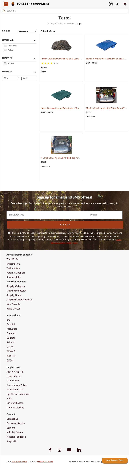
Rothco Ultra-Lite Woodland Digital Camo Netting (67, 59)
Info (8, 320)
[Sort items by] (27, 31)
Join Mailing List (14, 389)
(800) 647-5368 (19, 461)
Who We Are (12, 259)
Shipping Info (13, 263)
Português (11, 328)
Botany (50, 23)
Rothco (43, 72)
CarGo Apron (90, 117)
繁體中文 (11, 355)
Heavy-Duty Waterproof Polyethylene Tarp (64, 108)
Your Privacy (12, 380)
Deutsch (10, 338)
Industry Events (14, 432)
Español (10, 324)
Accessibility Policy (16, 385)
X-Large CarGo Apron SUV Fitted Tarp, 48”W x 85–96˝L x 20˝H (72, 158)
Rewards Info (13, 277)
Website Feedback (16, 436)
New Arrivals (13, 304)
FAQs (9, 398)
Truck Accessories (65, 23)
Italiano (10, 342)
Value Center (13, 308)
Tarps (79, 23)
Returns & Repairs (15, 272)
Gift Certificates (14, 403)
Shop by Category (15, 286)
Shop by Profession (16, 290)
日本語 (9, 346)
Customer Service (15, 423)
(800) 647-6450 (45, 461)
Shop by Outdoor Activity (19, 299)
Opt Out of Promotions (18, 394)
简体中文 (11, 351)
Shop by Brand (13, 295)
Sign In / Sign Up (14, 371)
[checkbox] (5, 45)
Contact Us (12, 418)
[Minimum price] (10, 78)
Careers (10, 427)
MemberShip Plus (15, 407)
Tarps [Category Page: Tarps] (64, 18)
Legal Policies (13, 376)
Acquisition (12, 441)
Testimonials (13, 268)
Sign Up (65, 225)
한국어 (9, 360)
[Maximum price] (28, 78)
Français (11, 333)
